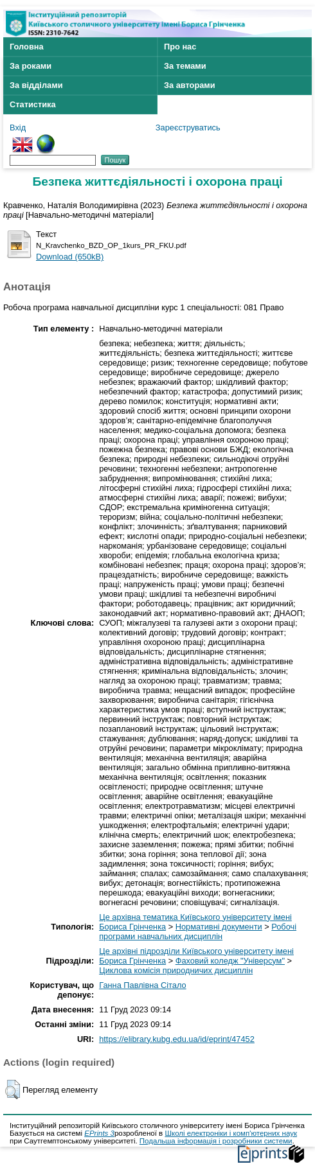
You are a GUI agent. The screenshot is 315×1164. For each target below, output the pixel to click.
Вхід (18, 127)
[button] (12, 1089)
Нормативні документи (219, 926)
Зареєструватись (188, 127)
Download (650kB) (70, 256)
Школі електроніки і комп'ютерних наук (231, 1133)
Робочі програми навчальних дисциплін (197, 931)
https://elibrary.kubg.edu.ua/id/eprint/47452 (177, 1039)
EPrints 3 (99, 1133)
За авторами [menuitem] (189, 85)
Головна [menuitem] (27, 46)
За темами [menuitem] (185, 66)
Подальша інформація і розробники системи (216, 1141)
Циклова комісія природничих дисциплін (176, 970)
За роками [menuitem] (30, 66)
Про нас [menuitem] (180, 46)
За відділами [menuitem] (36, 85)
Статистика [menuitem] (33, 104)
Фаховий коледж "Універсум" (230, 961)
